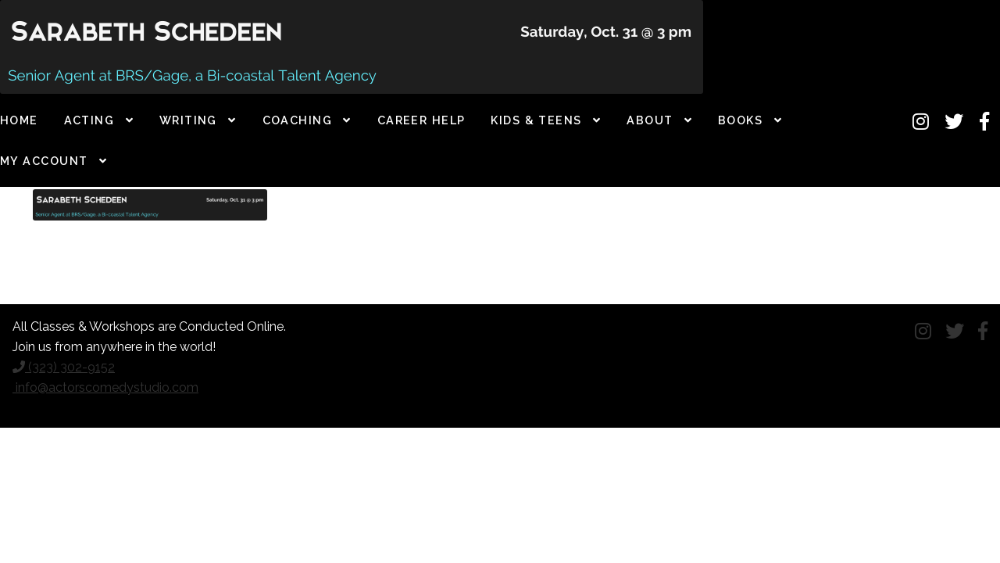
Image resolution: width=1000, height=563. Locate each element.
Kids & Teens (536, 120)
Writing (188, 120)
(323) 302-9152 (63, 367)
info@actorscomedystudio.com (105, 387)
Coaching (297, 120)
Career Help (421, 120)
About (650, 120)
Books (740, 120)
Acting (89, 120)
